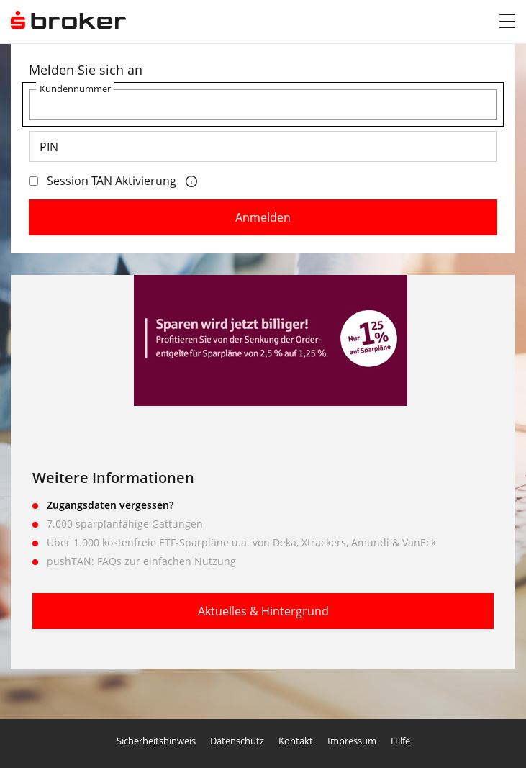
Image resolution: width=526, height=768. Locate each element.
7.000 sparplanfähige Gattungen (125, 523)
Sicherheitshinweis (156, 740)
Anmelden (263, 217)
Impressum (351, 740)
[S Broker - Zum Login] (68, 20)
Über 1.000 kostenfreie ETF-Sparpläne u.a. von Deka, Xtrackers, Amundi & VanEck (241, 542)
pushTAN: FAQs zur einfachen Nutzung (141, 561)
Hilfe (400, 740)
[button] (507, 21)
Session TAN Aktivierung (102, 181)
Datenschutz (237, 740)
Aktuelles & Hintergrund (263, 611)
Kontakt (295, 740)
